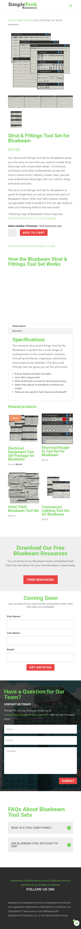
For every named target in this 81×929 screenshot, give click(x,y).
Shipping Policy (30, 885)
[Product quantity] (12, 233)
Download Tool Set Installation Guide (31, 246)
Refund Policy (60, 880)
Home (11, 20)
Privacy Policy (42, 880)
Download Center (21, 880)
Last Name (14, 633)
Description (19, 326)
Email (11, 649)
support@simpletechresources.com (26, 714)
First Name (14, 616)
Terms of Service (50, 885)
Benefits (17, 331)
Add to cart (34, 232)
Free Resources (40, 579)
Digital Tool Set (24, 20)
